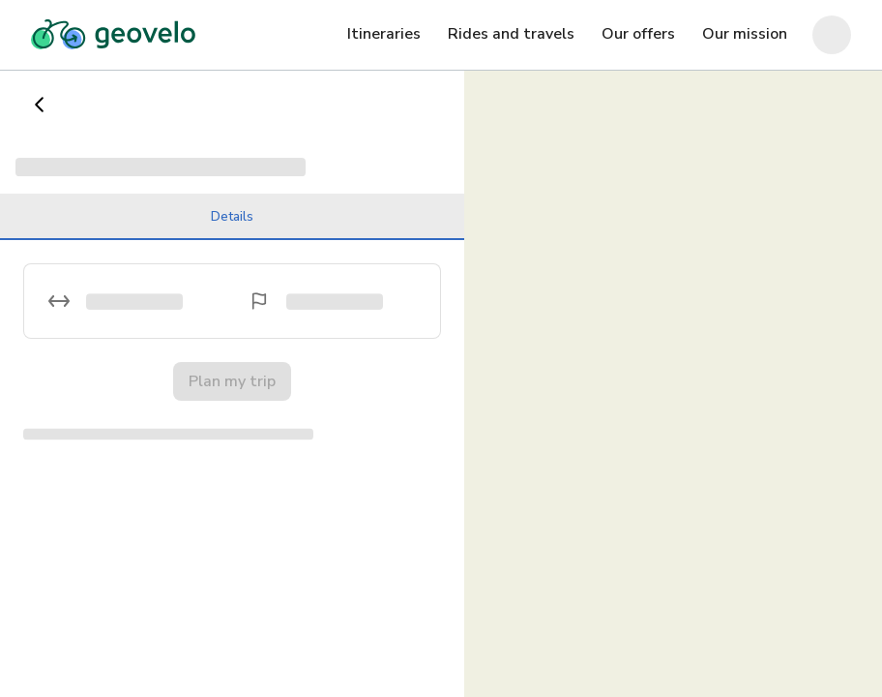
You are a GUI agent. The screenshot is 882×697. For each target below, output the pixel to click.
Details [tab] (232, 223)
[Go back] (39, 104)
